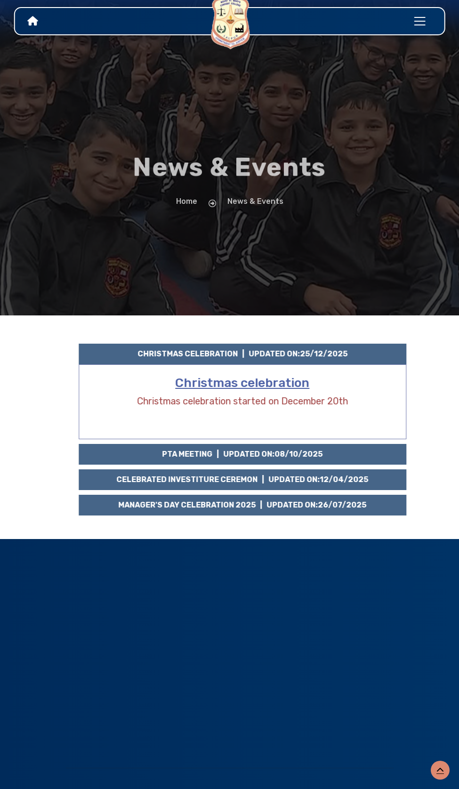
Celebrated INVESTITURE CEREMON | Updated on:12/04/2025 (248, 479)
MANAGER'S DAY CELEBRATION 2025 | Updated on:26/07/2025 (248, 504)
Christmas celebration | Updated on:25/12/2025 (248, 353)
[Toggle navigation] (420, 21)
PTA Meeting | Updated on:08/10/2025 (248, 454)
